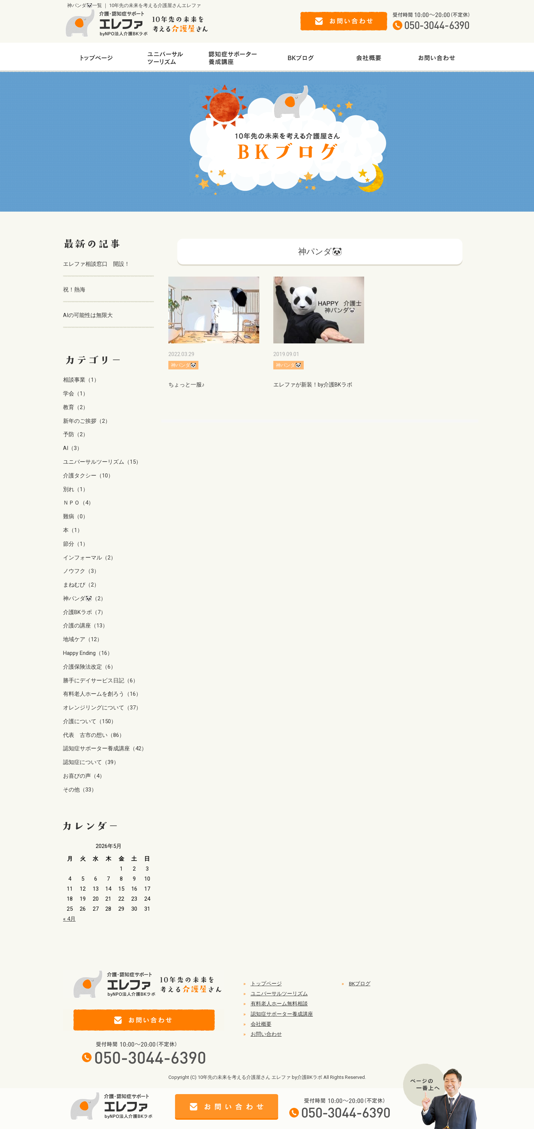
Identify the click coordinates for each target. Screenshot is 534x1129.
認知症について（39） (91, 762)
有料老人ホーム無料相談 (279, 1003)
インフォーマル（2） (89, 557)
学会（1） (75, 393)
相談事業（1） (81, 379)
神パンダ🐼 (183, 365)
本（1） (73, 530)
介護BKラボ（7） (84, 612)
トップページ (266, 983)
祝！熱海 (74, 289)
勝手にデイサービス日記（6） (100, 680)
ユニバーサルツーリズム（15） (102, 462)
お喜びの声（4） (84, 776)
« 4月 (69, 919)
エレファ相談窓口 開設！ (96, 264)
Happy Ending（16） (88, 653)
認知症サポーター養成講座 (282, 1014)
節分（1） (75, 544)
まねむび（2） (81, 584)
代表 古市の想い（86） (94, 735)
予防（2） (75, 434)
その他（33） (80, 789)
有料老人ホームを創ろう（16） (102, 694)
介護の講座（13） (85, 625)
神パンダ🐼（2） (84, 598)
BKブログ (359, 983)
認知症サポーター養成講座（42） (105, 748)
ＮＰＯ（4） (78, 502)
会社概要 (261, 1024)
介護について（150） (89, 721)
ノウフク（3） (81, 571)
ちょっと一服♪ (186, 384)
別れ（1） (75, 489)
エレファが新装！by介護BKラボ (312, 384)
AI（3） (72, 448)
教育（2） (75, 407)
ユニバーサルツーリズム (279, 993)
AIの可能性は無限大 (88, 315)
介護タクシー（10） (88, 475)
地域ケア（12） (82, 639)
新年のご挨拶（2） (87, 421)
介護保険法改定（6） (89, 666)
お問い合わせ (266, 1034)
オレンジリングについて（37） (102, 707)
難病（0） (75, 516)
